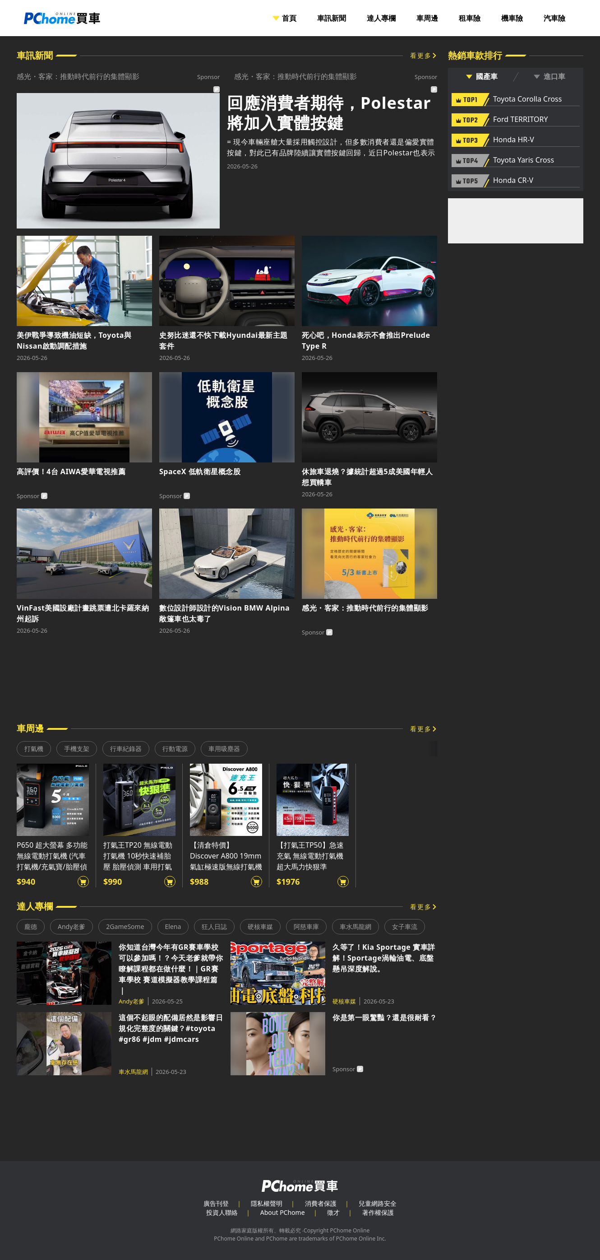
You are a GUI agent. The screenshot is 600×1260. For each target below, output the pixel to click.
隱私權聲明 (266, 1203)
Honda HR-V (513, 140)
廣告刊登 (216, 1203)
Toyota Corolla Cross (527, 99)
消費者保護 (321, 1203)
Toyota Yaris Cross (523, 160)
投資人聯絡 (222, 1212)
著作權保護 (378, 1212)
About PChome (282, 1212)
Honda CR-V (513, 180)
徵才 (333, 1212)
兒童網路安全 (378, 1203)
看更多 (421, 55)
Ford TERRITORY (520, 119)
